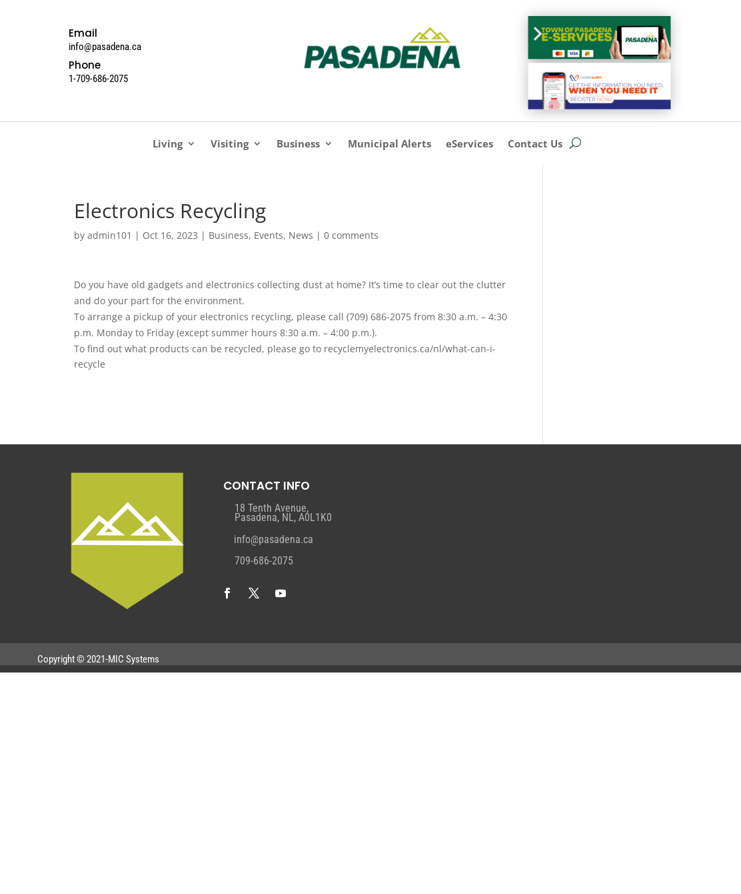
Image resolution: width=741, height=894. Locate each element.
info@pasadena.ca (273, 539)
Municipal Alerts (389, 144)
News (301, 235)
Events (268, 235)
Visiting (230, 144)
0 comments (351, 235)
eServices (469, 144)
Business (298, 144)
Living (168, 144)
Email (83, 33)
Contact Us (535, 144)
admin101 (109, 235)
